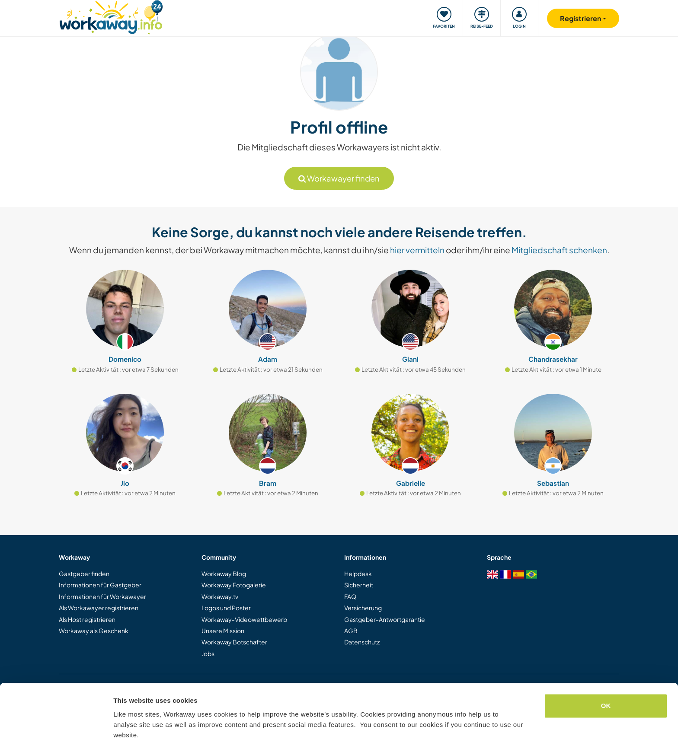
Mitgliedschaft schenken (559, 250)
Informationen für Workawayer (102, 596)
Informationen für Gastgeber (100, 585)
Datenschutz (362, 642)
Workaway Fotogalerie (233, 585)
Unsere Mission (222, 630)
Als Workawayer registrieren (98, 608)
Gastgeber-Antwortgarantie (384, 619)
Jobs (207, 653)
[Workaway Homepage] (111, 16)
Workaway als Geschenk (93, 630)
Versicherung (363, 608)
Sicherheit (358, 585)
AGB (351, 630)
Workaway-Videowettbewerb (244, 619)
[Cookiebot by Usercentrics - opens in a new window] (56, 732)
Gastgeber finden (84, 573)
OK (606, 678)
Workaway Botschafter (234, 642)
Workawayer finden (339, 178)
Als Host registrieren (87, 619)
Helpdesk (358, 573)
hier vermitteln (417, 250)
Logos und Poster (226, 608)
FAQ (350, 596)
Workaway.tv (219, 596)
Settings (126, 732)
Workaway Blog (223, 573)
